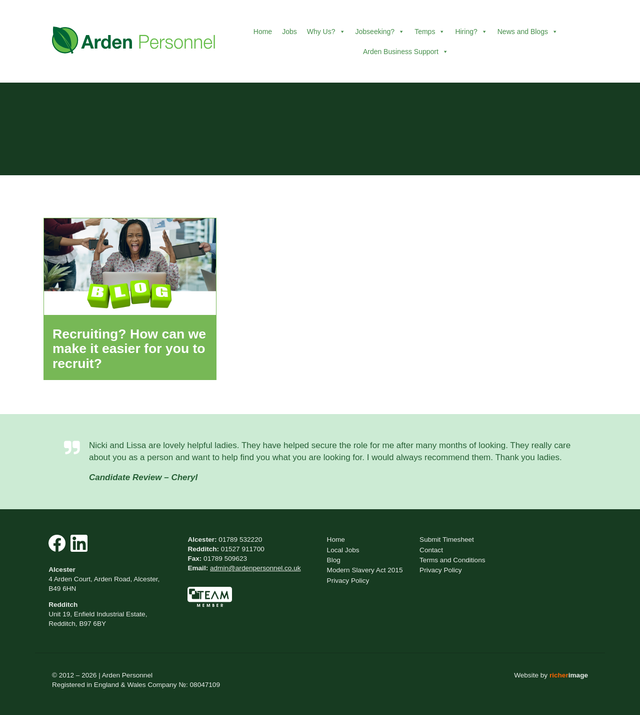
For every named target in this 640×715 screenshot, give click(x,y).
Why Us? (326, 32)
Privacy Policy (348, 580)
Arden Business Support (405, 52)
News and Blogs (528, 32)
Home (263, 32)
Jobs (289, 32)
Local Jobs (343, 550)
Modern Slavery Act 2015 (365, 570)
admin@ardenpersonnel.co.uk (255, 568)
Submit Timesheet (447, 539)
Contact (431, 550)
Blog (333, 560)
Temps (429, 32)
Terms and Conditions (452, 560)
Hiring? (471, 32)
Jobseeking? (380, 32)
